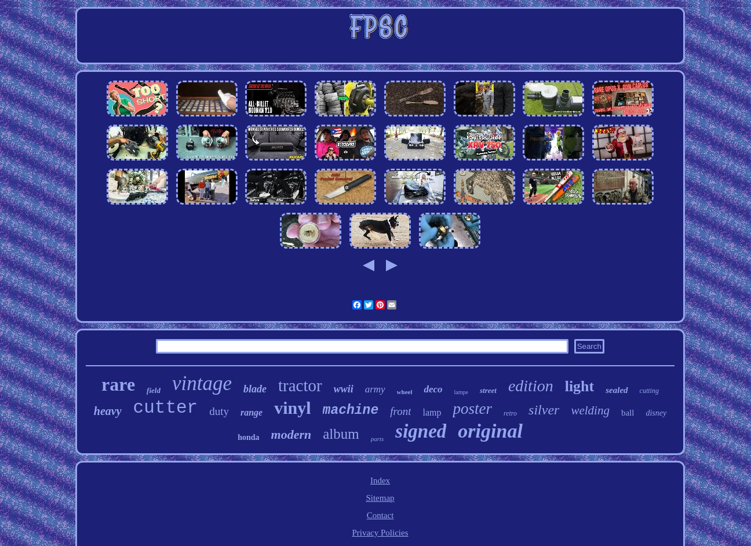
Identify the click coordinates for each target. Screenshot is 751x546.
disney (656, 413)
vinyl (292, 407)
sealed (617, 390)
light (580, 386)
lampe (461, 392)
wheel (405, 391)
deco (433, 389)
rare (118, 384)
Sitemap (380, 498)
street (488, 390)
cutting (649, 391)
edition (530, 386)
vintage (202, 383)
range (251, 412)
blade (255, 389)
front (400, 411)
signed (420, 431)
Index (380, 480)
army (375, 389)
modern (291, 434)
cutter (165, 408)
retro (510, 413)
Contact (380, 515)
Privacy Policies (380, 532)
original (490, 431)
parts (377, 438)
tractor (300, 385)
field (154, 390)
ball (628, 412)
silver (543, 409)
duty (219, 411)
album (341, 434)
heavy (108, 411)
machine (351, 410)
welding (590, 410)
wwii (343, 389)
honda (248, 437)
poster (472, 408)
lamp (431, 412)
